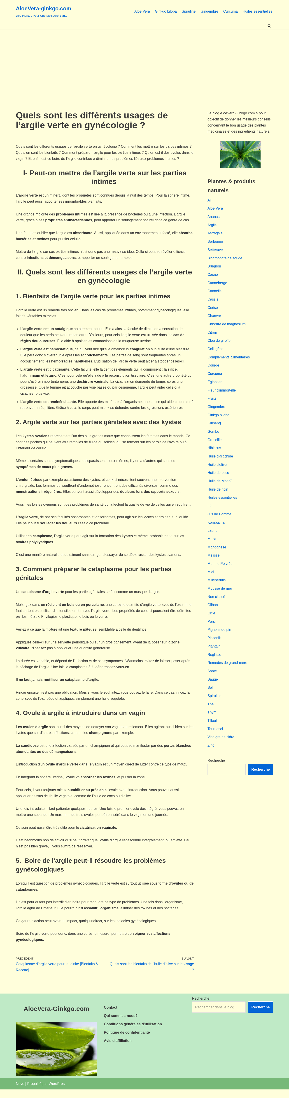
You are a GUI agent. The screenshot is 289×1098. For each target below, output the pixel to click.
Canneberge (217, 285)
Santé (212, 678)
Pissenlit (214, 645)
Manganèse (216, 553)
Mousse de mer (219, 594)
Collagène (215, 352)
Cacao (212, 276)
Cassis (212, 301)
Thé (210, 712)
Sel (210, 695)
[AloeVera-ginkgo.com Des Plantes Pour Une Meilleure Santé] (43, 11)
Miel (210, 578)
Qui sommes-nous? (121, 1024)
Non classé (216, 603)
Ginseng (214, 427)
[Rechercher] (269, 25)
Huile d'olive (217, 469)
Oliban (212, 611)
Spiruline (188, 11)
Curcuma (230, 11)
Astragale (215, 234)
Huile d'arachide (220, 460)
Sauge (212, 686)
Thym (212, 720)
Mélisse (213, 561)
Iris (209, 511)
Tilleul (212, 728)
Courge (213, 368)
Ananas (213, 218)
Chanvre (214, 318)
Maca (211, 544)
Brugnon (214, 268)
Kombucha (216, 528)
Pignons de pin (219, 636)
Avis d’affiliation (118, 1049)
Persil (212, 628)
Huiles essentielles (257, 11)
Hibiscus (214, 452)
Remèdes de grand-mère (227, 670)
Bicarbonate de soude (225, 260)
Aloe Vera (141, 11)
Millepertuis (216, 586)
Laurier (213, 536)
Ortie (211, 620)
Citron (212, 335)
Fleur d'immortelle (221, 394)
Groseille (214, 444)
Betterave (215, 251)
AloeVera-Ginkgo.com (56, 1017)
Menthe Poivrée (220, 569)
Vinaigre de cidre (221, 745)
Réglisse (214, 661)
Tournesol (215, 737)
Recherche (216, 769)
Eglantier (214, 385)
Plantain (214, 653)
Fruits (212, 402)
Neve (20, 1092)
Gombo (213, 435)
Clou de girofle (219, 343)
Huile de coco (218, 477)
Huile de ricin (217, 494)
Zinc (210, 754)
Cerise (212, 310)
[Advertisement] (144, 63)
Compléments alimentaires (228, 360)
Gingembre (209, 11)
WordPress (58, 1092)
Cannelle (214, 293)
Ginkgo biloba (165, 11)
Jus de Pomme (219, 519)
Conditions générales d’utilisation (133, 1032)
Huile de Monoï (219, 486)
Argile (212, 226)
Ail (209, 201)
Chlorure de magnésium (226, 326)
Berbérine (215, 243)
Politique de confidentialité (127, 1041)
